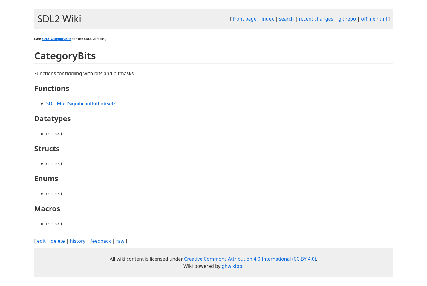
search (286, 19)
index (268, 19)
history (77, 241)
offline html (374, 19)
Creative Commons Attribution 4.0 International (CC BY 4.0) (250, 259)
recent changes (316, 19)
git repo (347, 19)
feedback (101, 241)
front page (244, 19)
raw (120, 241)
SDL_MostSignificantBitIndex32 (81, 103)
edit (41, 241)
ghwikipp (232, 266)
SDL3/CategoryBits (56, 39)
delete (58, 241)
